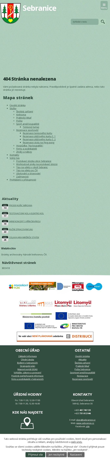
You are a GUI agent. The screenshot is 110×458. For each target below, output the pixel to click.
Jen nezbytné (56, 454)
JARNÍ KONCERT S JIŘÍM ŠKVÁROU (25, 221)
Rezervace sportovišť (27, 130)
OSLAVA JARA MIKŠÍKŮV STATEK (24, 237)
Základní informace (27, 356)
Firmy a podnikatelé (26, 148)
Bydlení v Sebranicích (27, 362)
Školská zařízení (24, 111)
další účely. (76, 441)
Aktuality (82, 359)
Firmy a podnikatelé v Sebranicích (27, 379)
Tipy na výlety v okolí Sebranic (32, 167)
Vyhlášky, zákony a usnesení (27, 372)
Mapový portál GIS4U (27, 369)
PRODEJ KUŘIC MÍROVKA (20, 205)
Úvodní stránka (17, 105)
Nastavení (76, 454)
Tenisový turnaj (31, 127)
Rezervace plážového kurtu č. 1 (39, 136)
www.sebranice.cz (85, 423)
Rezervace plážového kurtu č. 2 (39, 139)
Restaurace (82, 375)
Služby (13, 108)
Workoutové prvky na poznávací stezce (37, 164)
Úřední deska (27, 359)
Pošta (19, 120)
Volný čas (15, 158)
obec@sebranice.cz (85, 420)
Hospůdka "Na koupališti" (29, 145)
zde (88, 426)
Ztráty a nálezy (24, 151)
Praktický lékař (24, 117)
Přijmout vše (35, 454)
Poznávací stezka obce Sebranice (33, 161)
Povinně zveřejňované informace (27, 375)
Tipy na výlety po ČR (27, 170)
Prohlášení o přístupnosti (23, 179)
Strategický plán (27, 366)
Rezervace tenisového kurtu (37, 133)
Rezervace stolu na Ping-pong (38, 142)
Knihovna (21, 114)
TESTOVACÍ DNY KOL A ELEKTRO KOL (26, 213)
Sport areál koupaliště (27, 123)
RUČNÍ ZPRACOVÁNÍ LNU (21, 229)
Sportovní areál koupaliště (82, 372)
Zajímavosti (22, 176)
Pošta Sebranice (82, 369)
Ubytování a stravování (28, 173)
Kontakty (14, 154)
